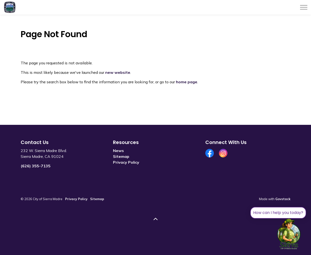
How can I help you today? (278, 212)
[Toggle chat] (289, 234)
